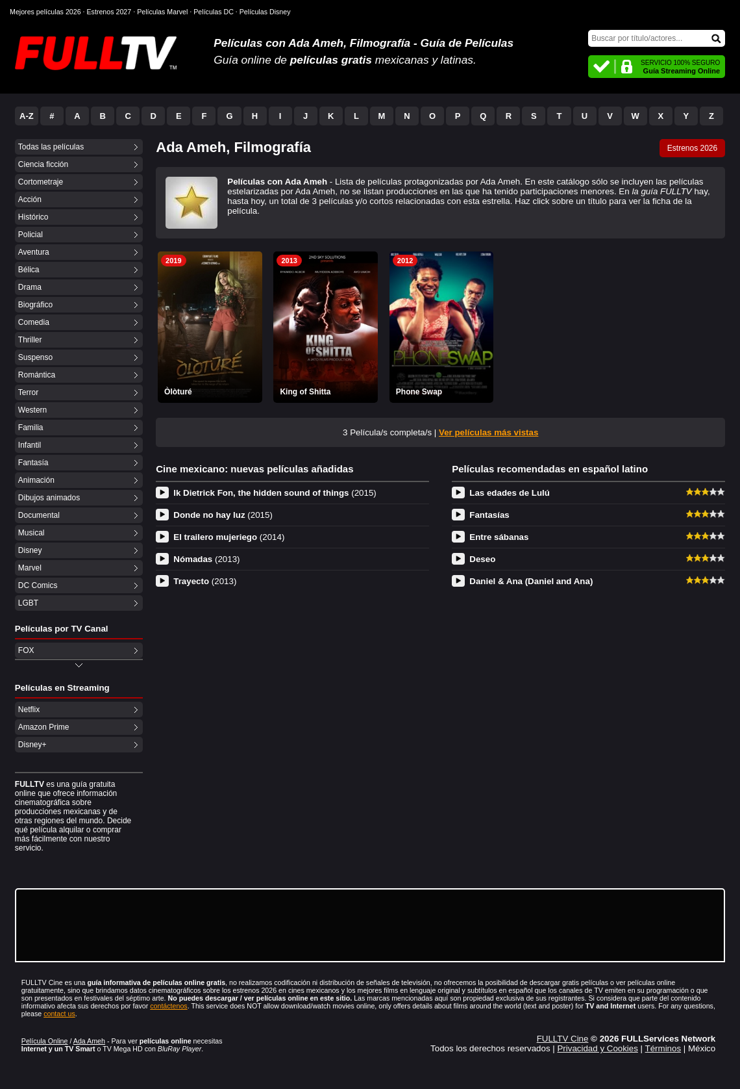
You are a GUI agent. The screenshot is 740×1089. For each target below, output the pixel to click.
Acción (30, 199)
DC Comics (38, 585)
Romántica (36, 374)
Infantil (29, 445)
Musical (31, 532)
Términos (663, 1048)
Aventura (33, 252)
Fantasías (489, 515)
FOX (26, 650)
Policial (30, 234)
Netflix (29, 709)
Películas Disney (265, 12)
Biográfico (35, 304)
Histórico (33, 217)
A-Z (26, 116)
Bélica (29, 269)
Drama (30, 287)
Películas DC (213, 12)
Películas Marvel (162, 12)
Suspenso (35, 357)
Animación (36, 480)
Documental (39, 515)
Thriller (30, 339)
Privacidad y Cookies (597, 1048)
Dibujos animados (49, 497)
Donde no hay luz (223, 515)
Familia (30, 427)
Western (32, 410)
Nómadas (206, 559)
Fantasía (33, 462)
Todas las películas (51, 146)
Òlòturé (178, 391)
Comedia (33, 322)
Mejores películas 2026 (45, 12)
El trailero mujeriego (228, 537)
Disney (30, 550)
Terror (28, 392)
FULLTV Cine (563, 1039)
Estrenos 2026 (692, 148)
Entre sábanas (498, 537)
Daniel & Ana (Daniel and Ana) (531, 581)
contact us (59, 1014)
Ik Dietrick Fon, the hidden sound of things (274, 493)
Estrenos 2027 (109, 12)
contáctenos (168, 1006)
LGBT (28, 603)
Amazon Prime (43, 727)
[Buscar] (656, 38)
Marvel (30, 567)
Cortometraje (40, 181)
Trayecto (204, 581)
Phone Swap (419, 391)
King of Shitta (305, 391)
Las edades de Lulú (509, 493)
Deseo (482, 559)
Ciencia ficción (43, 164)
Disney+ (32, 744)
